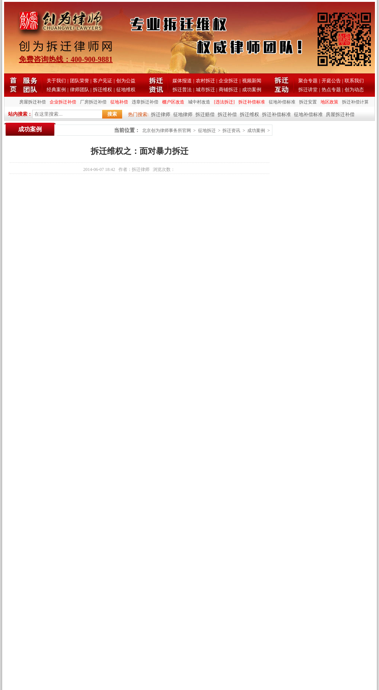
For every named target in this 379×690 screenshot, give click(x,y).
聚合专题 (308, 80)
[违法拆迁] (224, 102)
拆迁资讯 (231, 130)
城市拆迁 (205, 89)
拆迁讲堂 (308, 89)
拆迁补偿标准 (251, 102)
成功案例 (251, 89)
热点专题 (331, 89)
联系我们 (354, 80)
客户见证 (102, 80)
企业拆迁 (228, 80)
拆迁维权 (102, 89)
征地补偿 (119, 102)
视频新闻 (251, 80)
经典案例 (56, 89)
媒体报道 (182, 80)
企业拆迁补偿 (63, 102)
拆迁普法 (182, 89)
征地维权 (125, 89)
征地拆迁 (207, 130)
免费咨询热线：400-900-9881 (66, 59)
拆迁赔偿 (205, 114)
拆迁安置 (308, 102)
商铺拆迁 (228, 89)
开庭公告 (331, 80)
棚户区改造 (173, 102)
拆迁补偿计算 (355, 102)
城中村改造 (199, 102)
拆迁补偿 (227, 114)
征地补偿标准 (282, 102)
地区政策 (329, 102)
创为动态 (354, 89)
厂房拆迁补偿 (93, 102)
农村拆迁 (205, 80)
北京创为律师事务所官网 (166, 130)
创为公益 (125, 80)
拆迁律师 (160, 114)
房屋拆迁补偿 (32, 102)
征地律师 (182, 114)
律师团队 (79, 89)
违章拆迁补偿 (145, 102)
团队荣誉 (79, 80)
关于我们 (56, 80)
